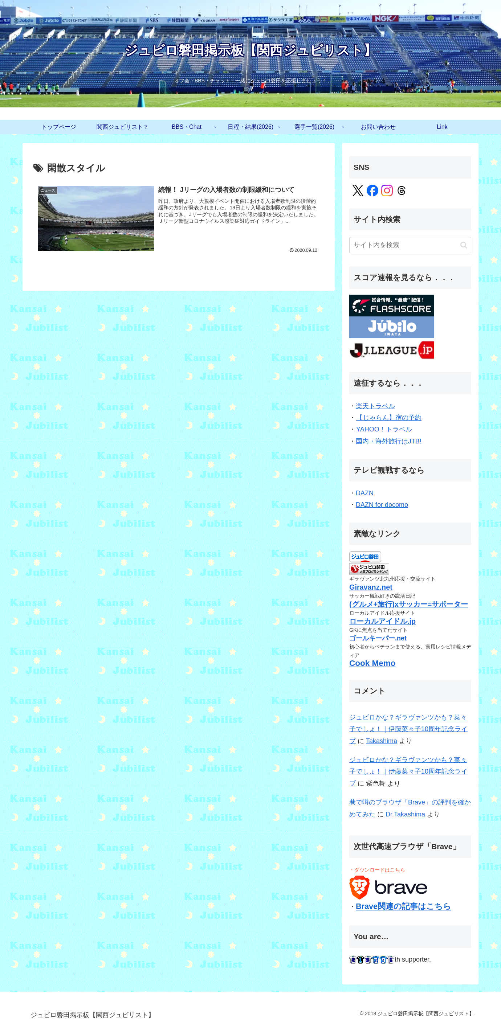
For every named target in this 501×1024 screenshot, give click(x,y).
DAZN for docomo (382, 504)
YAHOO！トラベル (384, 429)
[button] (463, 245)
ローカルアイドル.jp (382, 621)
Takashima (381, 741)
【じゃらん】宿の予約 (388, 417)
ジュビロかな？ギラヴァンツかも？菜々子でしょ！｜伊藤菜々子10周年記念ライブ (408, 729)
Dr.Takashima (405, 814)
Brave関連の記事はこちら (403, 906)
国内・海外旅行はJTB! (389, 441)
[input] (410, 245)
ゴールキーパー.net (378, 638)
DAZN (365, 493)
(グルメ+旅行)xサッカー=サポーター (408, 604)
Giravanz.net (370, 587)
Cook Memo (372, 663)
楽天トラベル (375, 406)
